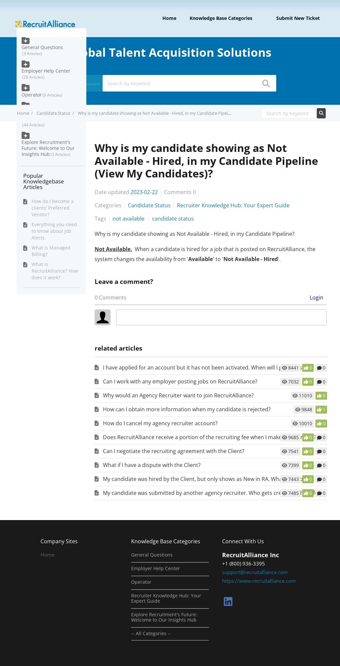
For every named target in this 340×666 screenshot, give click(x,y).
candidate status (173, 218)
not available (129, 218)
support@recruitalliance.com (255, 572)
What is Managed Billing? (51, 250)
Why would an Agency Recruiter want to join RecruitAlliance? (178, 395)
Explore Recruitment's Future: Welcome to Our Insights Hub (48, 148)
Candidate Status (53, 113)
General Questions (42, 47)
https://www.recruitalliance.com (259, 580)
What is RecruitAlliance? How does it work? (55, 271)
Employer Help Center (46, 71)
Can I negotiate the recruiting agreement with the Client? (173, 451)
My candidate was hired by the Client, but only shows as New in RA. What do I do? (204, 479)
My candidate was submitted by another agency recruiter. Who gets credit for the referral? (216, 493)
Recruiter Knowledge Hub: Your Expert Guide (233, 205)
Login (316, 297)
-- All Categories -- (151, 633)
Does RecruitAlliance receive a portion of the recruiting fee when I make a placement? (209, 437)
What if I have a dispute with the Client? (152, 465)
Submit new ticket (298, 18)
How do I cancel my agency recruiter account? (160, 423)
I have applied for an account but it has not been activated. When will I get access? (205, 367)
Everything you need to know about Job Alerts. (54, 231)
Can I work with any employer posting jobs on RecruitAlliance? (180, 381)
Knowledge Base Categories (221, 18)
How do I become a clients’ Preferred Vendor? (53, 208)
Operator (32, 95)
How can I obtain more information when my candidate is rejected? (187, 409)
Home (169, 18)
